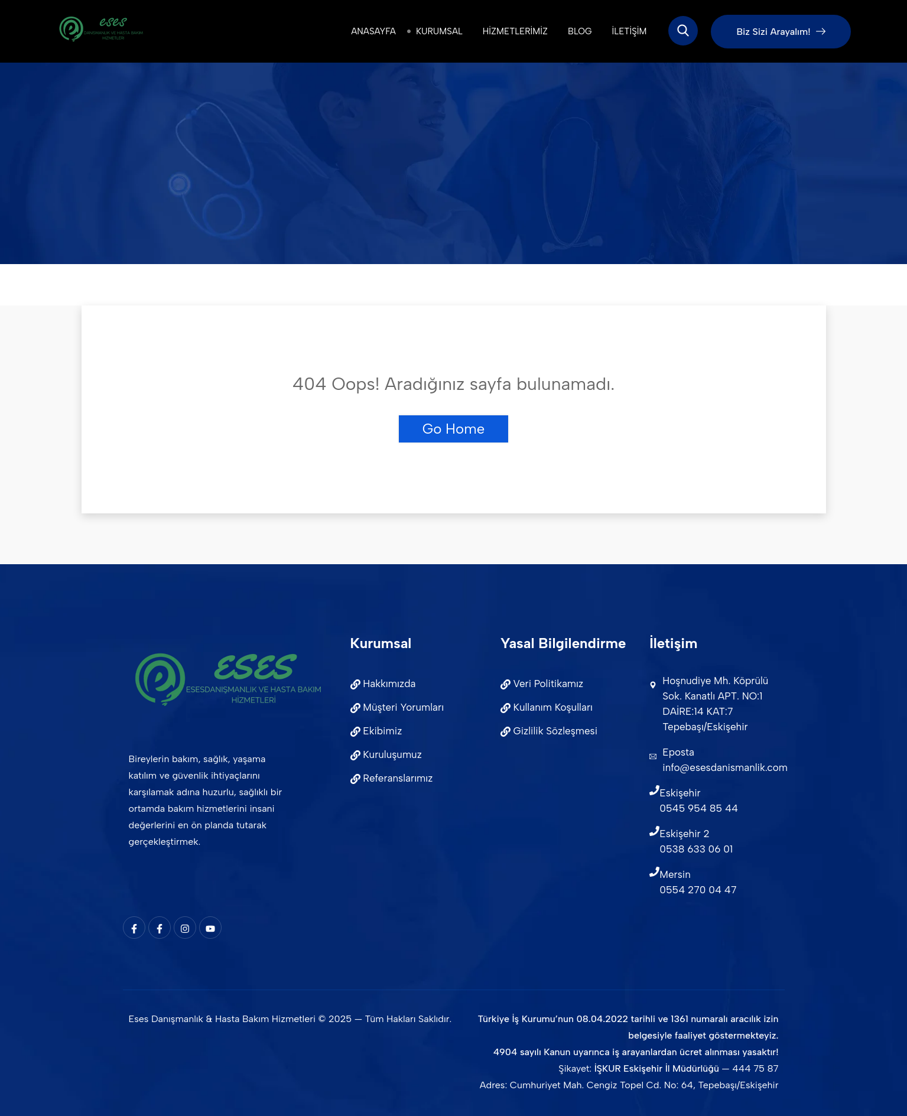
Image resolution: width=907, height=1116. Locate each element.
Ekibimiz (376, 731)
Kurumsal (439, 31)
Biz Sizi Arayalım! (780, 32)
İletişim (629, 31)
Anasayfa (373, 31)
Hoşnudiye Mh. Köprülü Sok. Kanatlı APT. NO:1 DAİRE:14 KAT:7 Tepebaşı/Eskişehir (715, 704)
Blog (580, 31)
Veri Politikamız (541, 683)
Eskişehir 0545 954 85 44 (698, 800)
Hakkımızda (383, 683)
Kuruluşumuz (386, 754)
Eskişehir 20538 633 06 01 (696, 841)
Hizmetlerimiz (515, 31)
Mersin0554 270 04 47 (697, 882)
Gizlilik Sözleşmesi (548, 731)
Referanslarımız (391, 778)
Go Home (453, 428)
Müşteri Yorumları (397, 707)
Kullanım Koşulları (546, 707)
